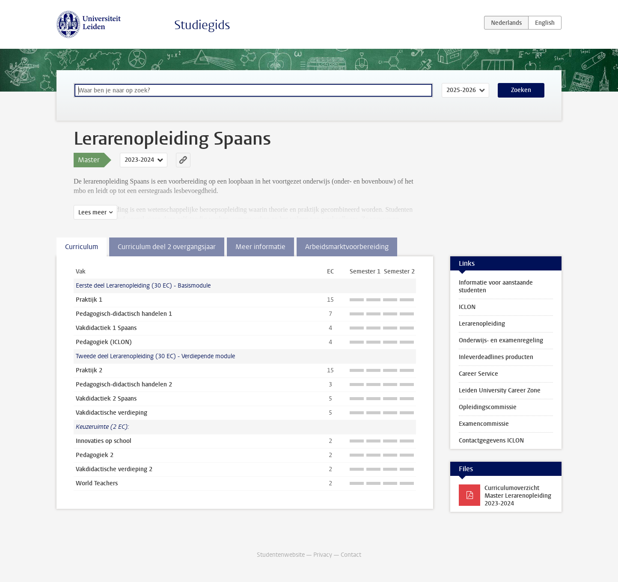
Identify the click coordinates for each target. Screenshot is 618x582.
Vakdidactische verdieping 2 (114, 469)
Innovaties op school (103, 441)
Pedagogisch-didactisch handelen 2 (124, 384)
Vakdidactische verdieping (111, 413)
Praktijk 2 (89, 370)
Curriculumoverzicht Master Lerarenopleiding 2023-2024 (517, 496)
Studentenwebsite (281, 555)
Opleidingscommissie (488, 407)
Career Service (478, 374)
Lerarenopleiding (482, 324)
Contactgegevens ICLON (491, 440)
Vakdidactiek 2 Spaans (106, 399)
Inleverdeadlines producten (496, 357)
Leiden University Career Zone (500, 390)
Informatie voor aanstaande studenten (496, 286)
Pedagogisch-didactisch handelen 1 (124, 314)
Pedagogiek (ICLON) (104, 342)
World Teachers (97, 483)
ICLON (467, 307)
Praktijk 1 (89, 300)
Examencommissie (484, 424)
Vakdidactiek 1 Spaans (106, 328)
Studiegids (202, 25)
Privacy (322, 555)
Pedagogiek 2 (94, 455)
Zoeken (521, 90)
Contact (351, 555)
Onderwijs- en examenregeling (501, 340)
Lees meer (92, 212)
